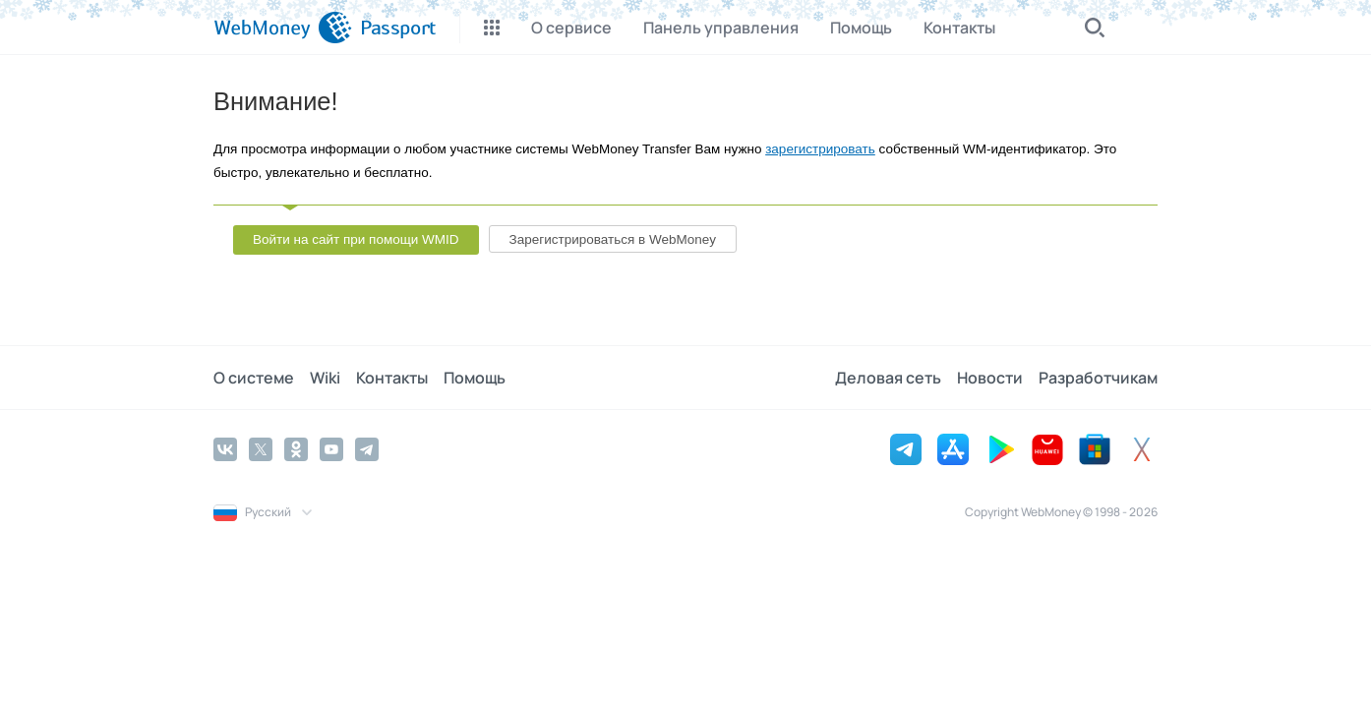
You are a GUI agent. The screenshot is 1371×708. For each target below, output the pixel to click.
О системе (253, 377)
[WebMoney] (282, 27)
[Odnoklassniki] (296, 449)
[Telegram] (367, 449)
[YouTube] (331, 449)
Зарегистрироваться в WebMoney (612, 239)
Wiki (325, 377)
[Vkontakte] (225, 449)
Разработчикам (1098, 377)
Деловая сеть (888, 377)
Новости (990, 377)
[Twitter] (260, 449)
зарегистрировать (820, 149)
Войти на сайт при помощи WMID (356, 239)
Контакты (392, 377)
